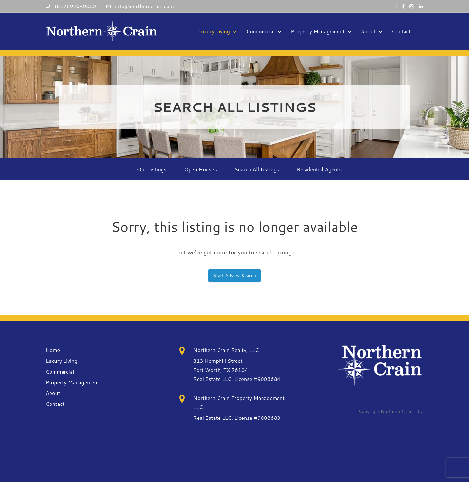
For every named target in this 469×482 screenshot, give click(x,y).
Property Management (317, 31)
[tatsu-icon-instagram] (411, 6)
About (368, 31)
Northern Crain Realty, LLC (226, 350)
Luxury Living (214, 31)
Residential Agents (319, 169)
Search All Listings (256, 169)
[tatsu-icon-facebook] (403, 6)
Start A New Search (234, 275)
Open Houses (200, 169)
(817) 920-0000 (75, 6)
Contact (400, 31)
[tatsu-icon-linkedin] (421, 6)
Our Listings (151, 169)
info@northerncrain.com (144, 6)
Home (53, 350)
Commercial (260, 31)
